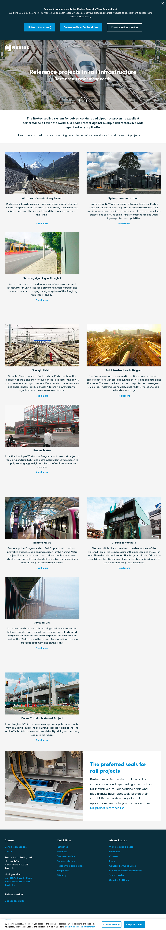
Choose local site (14, 900)
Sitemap (62, 875)
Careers (113, 856)
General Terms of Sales (122, 865)
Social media (116, 875)
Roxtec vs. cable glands (70, 865)
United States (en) (62, 12)
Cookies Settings (119, 879)
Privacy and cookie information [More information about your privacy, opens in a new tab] (80, 927)
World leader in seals (121, 846)
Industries (62, 846)
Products (62, 851)
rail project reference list (107, 808)
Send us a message (16, 846)
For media (114, 851)
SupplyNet (63, 870)
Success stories (66, 861)
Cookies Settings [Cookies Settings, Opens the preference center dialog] (111, 924)
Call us (8, 851)
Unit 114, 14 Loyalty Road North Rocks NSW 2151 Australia (19, 881)
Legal (112, 861)
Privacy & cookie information (125, 870)
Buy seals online (66, 856)
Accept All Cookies (135, 924)
